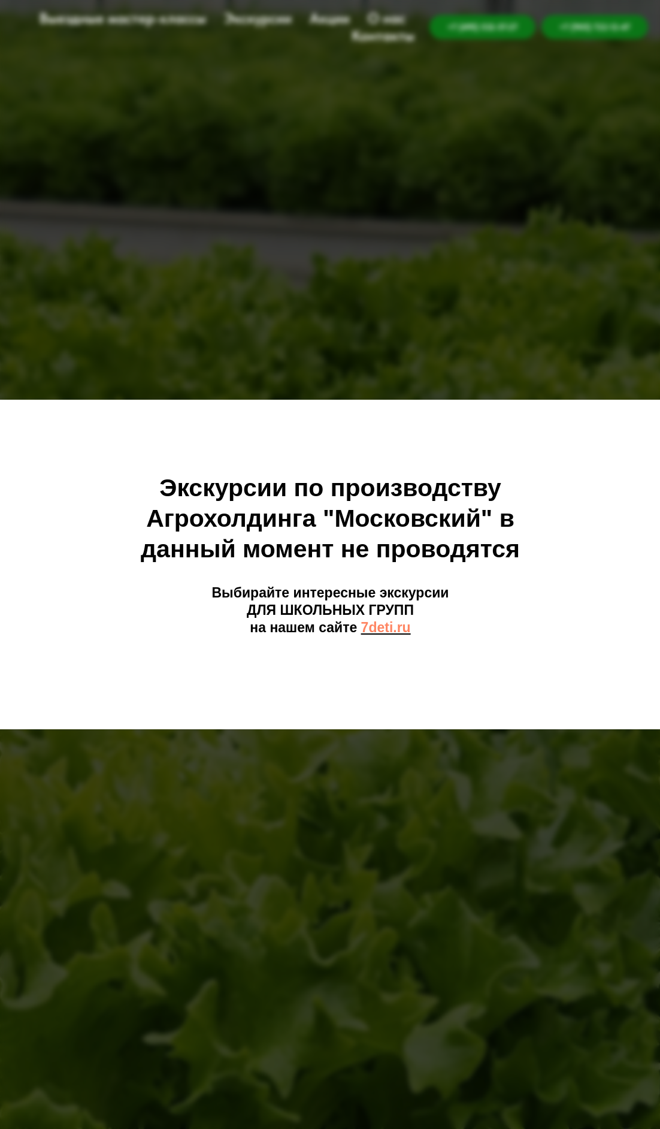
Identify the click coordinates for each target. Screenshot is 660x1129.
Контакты (383, 35)
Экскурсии (258, 18)
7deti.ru (386, 627)
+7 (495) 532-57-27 (482, 27)
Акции (330, 18)
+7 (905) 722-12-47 (594, 27)
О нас (386, 18)
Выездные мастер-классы (123, 18)
